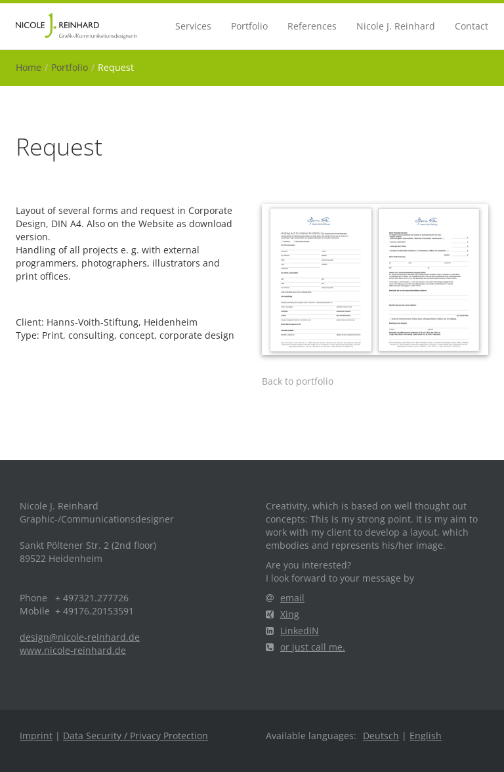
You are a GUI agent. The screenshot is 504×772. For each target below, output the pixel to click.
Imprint (36, 735)
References (312, 26)
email (285, 597)
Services (193, 26)
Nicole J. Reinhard (395, 26)
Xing (282, 614)
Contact (471, 26)
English (426, 735)
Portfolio (249, 26)
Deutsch (381, 735)
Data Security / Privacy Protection (135, 735)
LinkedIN (292, 630)
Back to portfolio (297, 381)
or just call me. (305, 647)
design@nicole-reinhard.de (80, 637)
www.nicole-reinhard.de (73, 650)
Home (28, 67)
